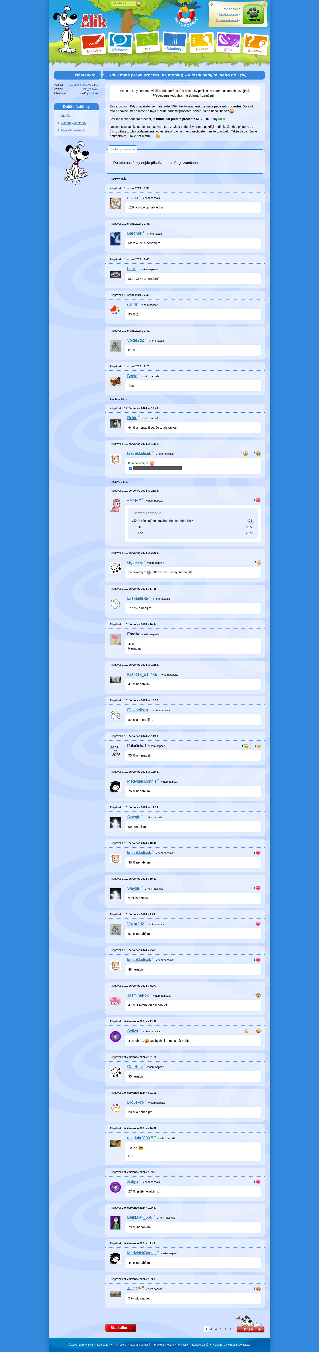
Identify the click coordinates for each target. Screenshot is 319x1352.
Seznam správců (140, 1344)
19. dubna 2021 (78, 84)
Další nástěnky (76, 106)
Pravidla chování (164, 1344)
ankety (133, 91)
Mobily (65, 115)
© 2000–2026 (80, 1344)
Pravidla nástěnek (73, 130)
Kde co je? (103, 1344)
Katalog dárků (200, 1344)
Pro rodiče (120, 1344)
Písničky (183, 1344)
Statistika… (121, 1328)
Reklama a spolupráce (232, 1344)
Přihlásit (253, 20)
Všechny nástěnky (74, 123)
